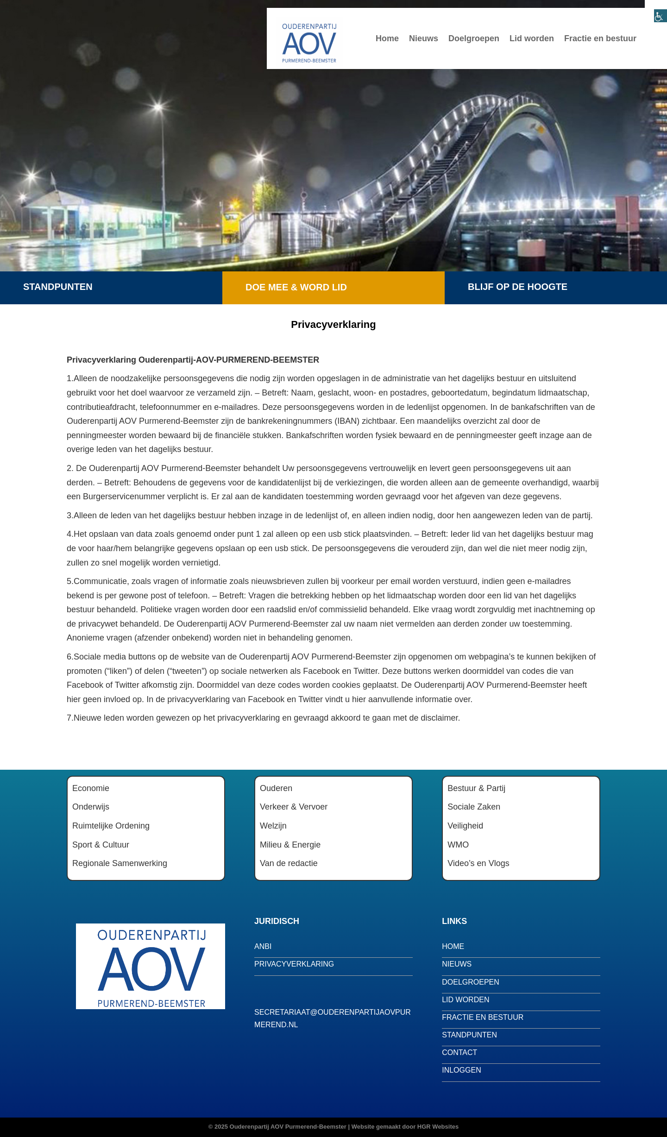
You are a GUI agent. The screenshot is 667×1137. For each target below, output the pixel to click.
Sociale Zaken (473, 806)
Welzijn (273, 825)
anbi (262, 946)
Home (387, 38)
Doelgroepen (473, 38)
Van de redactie (289, 863)
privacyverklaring (294, 964)
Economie (90, 788)
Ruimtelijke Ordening (111, 825)
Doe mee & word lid (296, 287)
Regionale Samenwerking (119, 863)
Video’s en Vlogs (478, 863)
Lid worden (532, 38)
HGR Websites (438, 1126)
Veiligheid (465, 825)
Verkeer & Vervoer (293, 806)
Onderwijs (90, 806)
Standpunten (58, 287)
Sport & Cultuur (100, 844)
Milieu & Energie (290, 844)
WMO (458, 844)
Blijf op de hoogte (517, 287)
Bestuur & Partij (476, 788)
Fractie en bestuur (600, 38)
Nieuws (423, 38)
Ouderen (276, 788)
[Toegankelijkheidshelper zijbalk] (656, 11)
